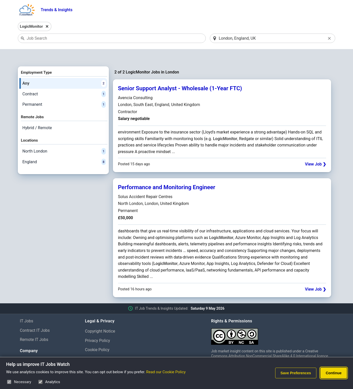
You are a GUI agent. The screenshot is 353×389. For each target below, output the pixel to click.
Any (64, 70)
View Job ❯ (315, 151)
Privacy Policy (97, 327)
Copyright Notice (100, 318)
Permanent (64, 91)
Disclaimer (94, 355)
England (64, 148)
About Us (28, 348)
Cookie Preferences (102, 345)
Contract (64, 81)
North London (64, 138)
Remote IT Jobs (34, 326)
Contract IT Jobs (35, 317)
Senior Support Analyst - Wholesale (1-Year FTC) (180, 75)
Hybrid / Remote (37, 114)
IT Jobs (26, 307)
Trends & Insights (56, 9)
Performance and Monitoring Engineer (166, 174)
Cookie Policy (97, 336)
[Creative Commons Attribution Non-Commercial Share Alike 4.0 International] (272, 321)
